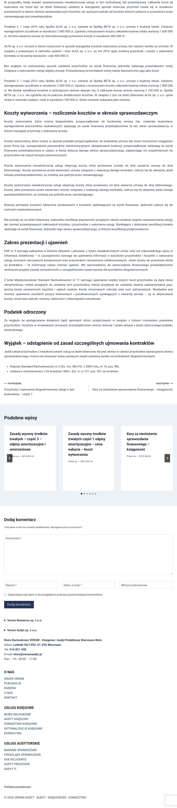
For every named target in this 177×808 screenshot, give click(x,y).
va (17, 456)
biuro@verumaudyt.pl (28, 654)
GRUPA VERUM (14, 678)
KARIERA (10, 688)
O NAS (8, 693)
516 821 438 (18, 649)
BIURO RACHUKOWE (17, 714)
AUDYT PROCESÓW (17, 764)
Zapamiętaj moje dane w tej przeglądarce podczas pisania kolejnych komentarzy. (55, 594)
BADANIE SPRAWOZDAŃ (20, 750)
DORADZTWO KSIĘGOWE (20, 723)
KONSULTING (13, 733)
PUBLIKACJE (12, 683)
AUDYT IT (10, 769)
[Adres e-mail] (88, 585)
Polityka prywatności (17, 787)
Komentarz (14, 538)
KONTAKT (10, 697)
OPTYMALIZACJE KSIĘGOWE (23, 728)
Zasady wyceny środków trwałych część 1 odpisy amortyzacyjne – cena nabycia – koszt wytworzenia (87, 444)
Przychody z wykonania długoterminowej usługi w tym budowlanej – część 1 (45, 388)
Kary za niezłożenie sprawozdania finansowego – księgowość (132, 386)
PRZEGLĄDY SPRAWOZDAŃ (22, 754)
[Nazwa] (30, 585)
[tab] (81, 494)
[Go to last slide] (9, 458)
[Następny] (167, 458)
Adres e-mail (72, 585)
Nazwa (11, 585)
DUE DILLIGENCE (15, 759)
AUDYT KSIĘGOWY (16, 719)
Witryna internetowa (134, 585)
